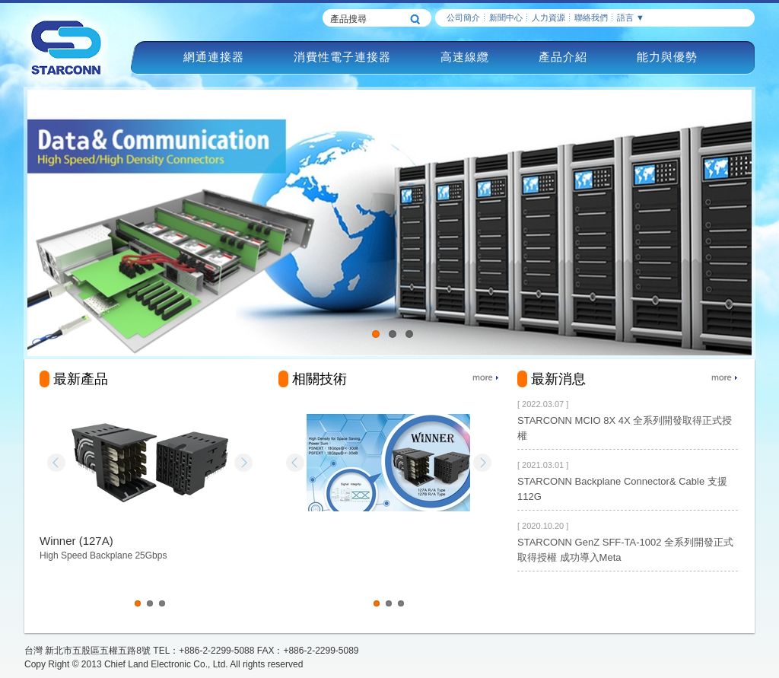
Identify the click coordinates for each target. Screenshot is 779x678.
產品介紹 (563, 56)
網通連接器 (213, 56)
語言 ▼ (630, 17)
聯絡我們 (591, 17)
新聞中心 (506, 17)
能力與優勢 (667, 56)
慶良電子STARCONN (66, 47)
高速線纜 (464, 56)
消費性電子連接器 (342, 56)
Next (243, 463)
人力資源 (548, 17)
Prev (56, 463)
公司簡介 (463, 17)
